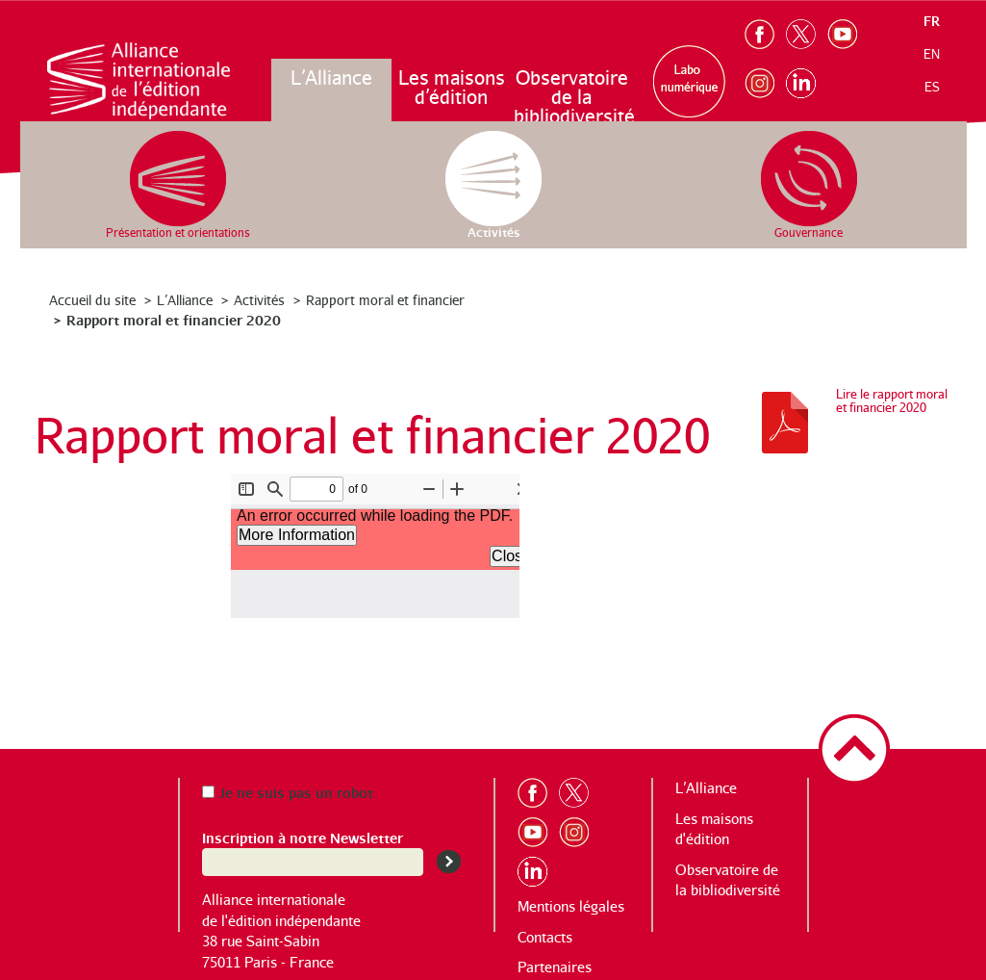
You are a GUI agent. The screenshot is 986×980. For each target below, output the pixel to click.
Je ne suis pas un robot (287, 792)
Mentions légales (571, 906)
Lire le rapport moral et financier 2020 (892, 400)
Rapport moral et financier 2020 (173, 319)
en (931, 54)
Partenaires (555, 967)
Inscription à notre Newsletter (302, 837)
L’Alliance (331, 77)
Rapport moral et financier (385, 300)
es (932, 86)
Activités (259, 300)
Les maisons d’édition (451, 87)
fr (931, 21)
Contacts (545, 937)
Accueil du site (92, 300)
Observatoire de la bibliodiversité (573, 96)
